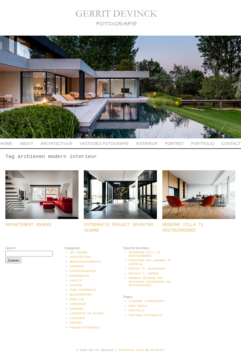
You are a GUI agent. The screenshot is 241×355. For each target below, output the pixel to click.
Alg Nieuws (78, 252)
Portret (174, 143)
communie (77, 266)
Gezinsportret (81, 294)
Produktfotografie (85, 327)
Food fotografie (83, 290)
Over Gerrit (138, 306)
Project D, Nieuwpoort (147, 268)
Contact (230, 143)
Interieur (147, 143)
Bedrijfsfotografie (85, 261)
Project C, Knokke (144, 273)
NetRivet (157, 350)
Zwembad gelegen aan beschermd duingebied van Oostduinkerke (150, 282)
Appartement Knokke (28, 224)
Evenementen (79, 276)
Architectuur (56, 143)
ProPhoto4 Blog (131, 350)
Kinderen (77, 309)
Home (6, 143)
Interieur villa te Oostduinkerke (144, 254)
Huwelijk (77, 299)
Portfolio (202, 143)
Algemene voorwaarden (146, 301)
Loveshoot (77, 318)
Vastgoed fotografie (104, 143)
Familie (76, 280)
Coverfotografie (83, 271)
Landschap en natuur (86, 313)
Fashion (76, 285)
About (26, 143)
